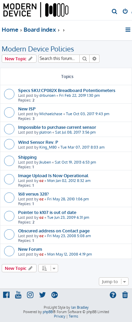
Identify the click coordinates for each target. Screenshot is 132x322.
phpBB (48, 312)
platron (45, 132)
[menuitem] (114, 12)
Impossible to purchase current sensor (57, 127)
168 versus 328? (33, 194)
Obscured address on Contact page (54, 230)
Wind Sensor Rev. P (38, 142)
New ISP (27, 108)
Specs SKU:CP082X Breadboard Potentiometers (66, 90)
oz (41, 180)
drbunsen (47, 95)
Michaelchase (50, 113)
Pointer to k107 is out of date (47, 212)
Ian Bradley (80, 307)
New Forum (30, 249)
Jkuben (45, 162)
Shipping (27, 157)
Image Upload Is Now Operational (53, 175)
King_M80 (48, 147)
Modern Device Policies (38, 48)
